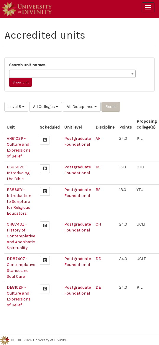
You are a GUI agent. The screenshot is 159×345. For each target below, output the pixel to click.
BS (98, 167)
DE (98, 287)
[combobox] (72, 74)
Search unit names (27, 65)
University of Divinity (49, 340)
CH (98, 224)
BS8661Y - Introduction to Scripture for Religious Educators (19, 201)
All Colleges (45, 106)
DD (98, 258)
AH (98, 138)
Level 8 (16, 106)
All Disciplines (82, 106)
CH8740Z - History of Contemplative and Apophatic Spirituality (21, 236)
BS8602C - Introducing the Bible (18, 173)
